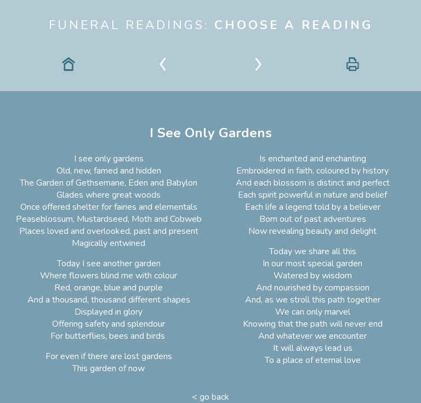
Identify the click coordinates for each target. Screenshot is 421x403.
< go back (210, 397)
